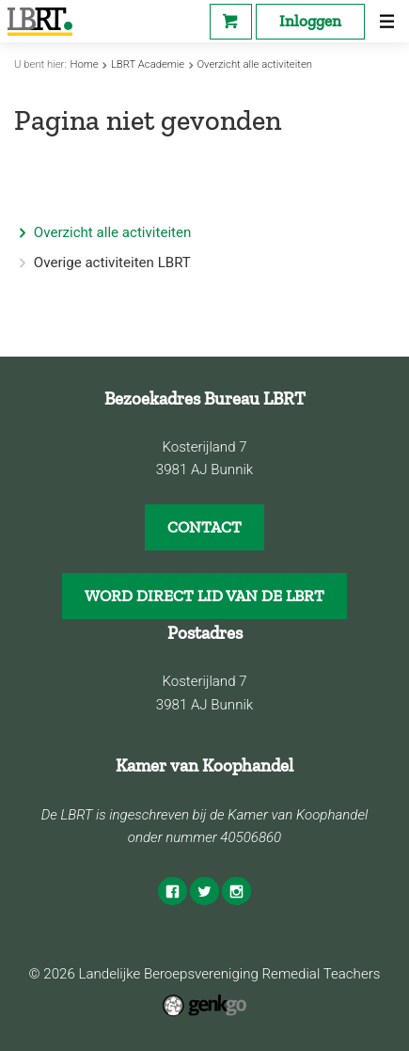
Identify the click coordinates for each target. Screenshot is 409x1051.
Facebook (172, 891)
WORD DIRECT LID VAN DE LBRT (204, 595)
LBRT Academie (147, 64)
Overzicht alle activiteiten (254, 64)
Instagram (236, 891)
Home (85, 64)
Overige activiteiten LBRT (112, 263)
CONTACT (204, 527)
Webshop (231, 22)
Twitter (204, 891)
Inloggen (310, 20)
